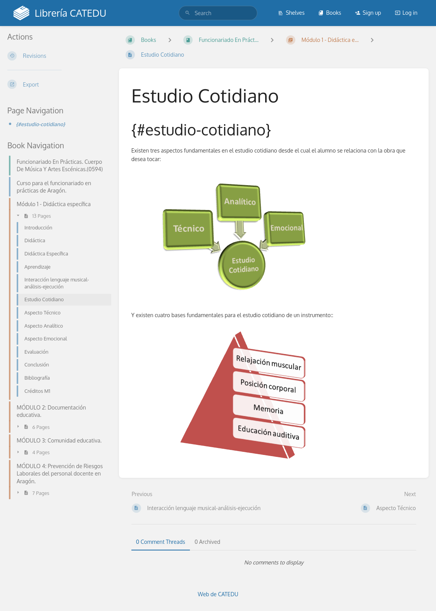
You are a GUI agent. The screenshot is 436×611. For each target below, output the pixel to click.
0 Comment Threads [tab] (160, 541)
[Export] (57, 84)
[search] (218, 13)
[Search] (187, 13)
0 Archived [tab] (207, 541)
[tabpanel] (273, 562)
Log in (406, 12)
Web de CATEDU (218, 594)
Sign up (368, 12)
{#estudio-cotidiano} (40, 124)
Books (329, 12)
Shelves (291, 12)
